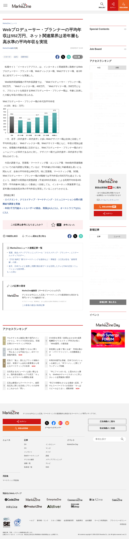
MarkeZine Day (72, 444)
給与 (16, 57)
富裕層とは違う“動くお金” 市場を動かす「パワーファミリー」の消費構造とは (65, 352)
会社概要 (88, 520)
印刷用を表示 (10, 236)
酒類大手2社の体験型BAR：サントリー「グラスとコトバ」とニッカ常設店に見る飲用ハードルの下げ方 (108, 269)
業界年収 (24, 57)
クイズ (48, 452)
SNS (47, 467)
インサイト (28, 452)
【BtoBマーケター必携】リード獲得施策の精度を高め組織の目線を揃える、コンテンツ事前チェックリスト (107, 282)
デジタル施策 (29, 459)
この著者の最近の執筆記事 (33, 305)
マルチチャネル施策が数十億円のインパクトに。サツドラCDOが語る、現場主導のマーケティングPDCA (23, 341)
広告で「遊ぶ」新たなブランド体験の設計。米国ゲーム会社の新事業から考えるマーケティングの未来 (23, 363)
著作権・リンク (42, 520)
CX (25, 448)
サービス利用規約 (100, 520)
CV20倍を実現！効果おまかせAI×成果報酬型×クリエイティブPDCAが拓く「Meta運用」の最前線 (65, 341)
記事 (98, 236)
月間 (117, 68)
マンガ (48, 448)
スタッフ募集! (56, 520)
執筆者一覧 (28, 467)
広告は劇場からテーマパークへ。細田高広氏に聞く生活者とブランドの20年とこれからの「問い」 (23, 386)
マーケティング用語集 (11, 480)
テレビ (48, 463)
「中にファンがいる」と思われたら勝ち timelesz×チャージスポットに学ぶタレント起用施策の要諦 (65, 374)
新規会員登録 (107, 206)
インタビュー (50, 444)
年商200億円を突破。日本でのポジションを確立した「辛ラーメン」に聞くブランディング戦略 (65, 363)
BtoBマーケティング (31, 456)
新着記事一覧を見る (107, 302)
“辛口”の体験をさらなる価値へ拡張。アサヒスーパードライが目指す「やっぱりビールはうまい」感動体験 (65, 386)
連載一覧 (27, 463)
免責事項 (79, 520)
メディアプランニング (54, 459)
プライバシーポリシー (118, 520)
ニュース (117, 236)
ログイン (108, 213)
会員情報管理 (68, 520)
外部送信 (123, 524)
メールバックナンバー (108, 200)
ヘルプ (31, 520)
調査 (47, 456)
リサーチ (7, 57)
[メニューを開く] (5, 5)
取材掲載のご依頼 (107, 428)
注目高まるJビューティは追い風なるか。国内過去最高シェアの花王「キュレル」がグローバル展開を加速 (23, 374)
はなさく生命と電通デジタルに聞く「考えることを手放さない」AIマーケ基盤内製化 (23, 352)
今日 (98, 68)
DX (25, 444)
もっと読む (11, 272)
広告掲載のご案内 (107, 421)
